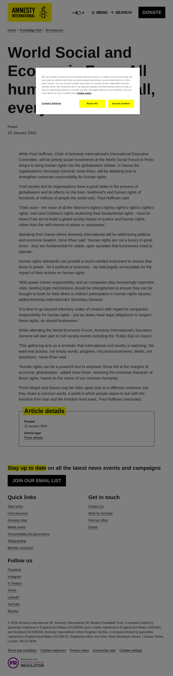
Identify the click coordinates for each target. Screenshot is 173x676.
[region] (88, 91)
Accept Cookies (121, 103)
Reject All (92, 103)
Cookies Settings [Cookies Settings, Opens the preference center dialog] (51, 103)
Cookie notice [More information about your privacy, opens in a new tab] (84, 93)
